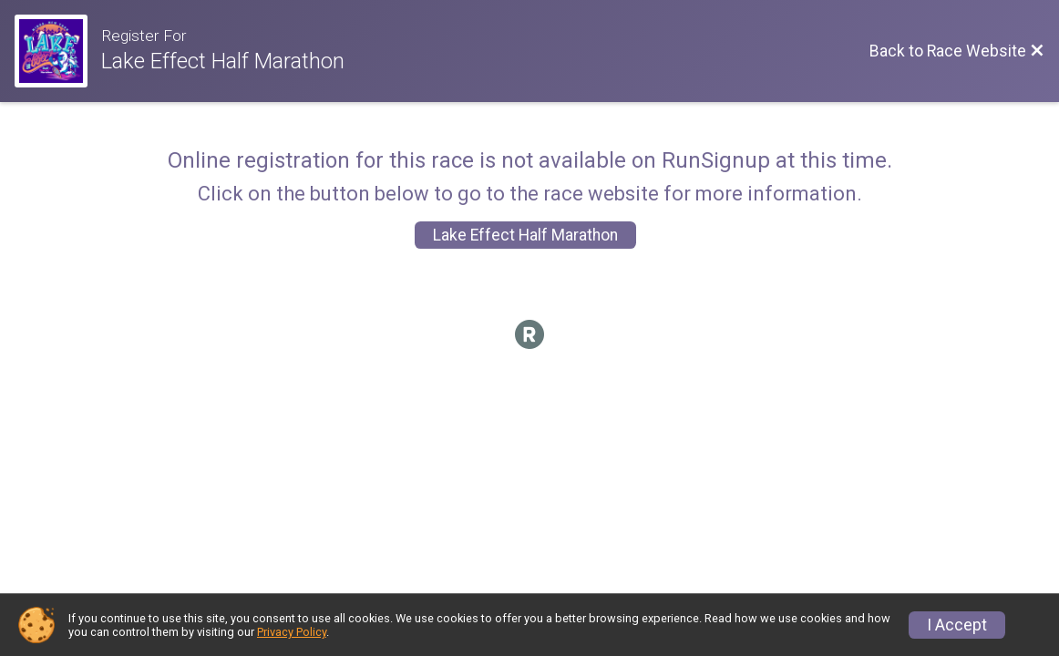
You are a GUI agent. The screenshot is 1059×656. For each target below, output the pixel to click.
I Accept (957, 625)
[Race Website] (58, 51)
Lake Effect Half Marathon (525, 235)
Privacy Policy (291, 632)
